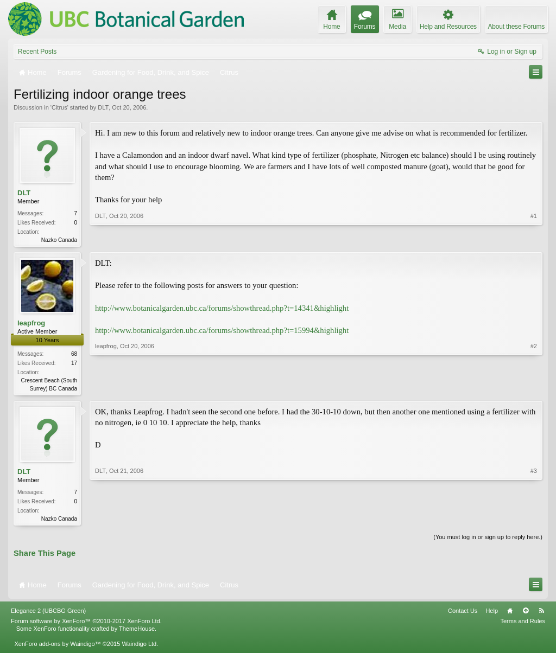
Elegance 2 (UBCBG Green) (48, 614)
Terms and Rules (522, 624)
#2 (533, 388)
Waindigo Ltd (139, 647)
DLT (103, 107)
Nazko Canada (59, 240)
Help (491, 614)
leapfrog (31, 324)
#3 (533, 519)
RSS (541, 614)
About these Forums (516, 26)
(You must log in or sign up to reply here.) (487, 540)
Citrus (59, 107)
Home (510, 614)
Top (525, 614)
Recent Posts (37, 51)
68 (74, 355)
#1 (533, 238)
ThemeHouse (137, 632)
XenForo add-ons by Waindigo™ (57, 647)
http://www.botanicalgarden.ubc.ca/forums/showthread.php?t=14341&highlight (222, 309)
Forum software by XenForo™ (86, 624)
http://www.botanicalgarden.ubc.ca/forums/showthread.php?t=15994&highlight (222, 331)
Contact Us (462, 614)
